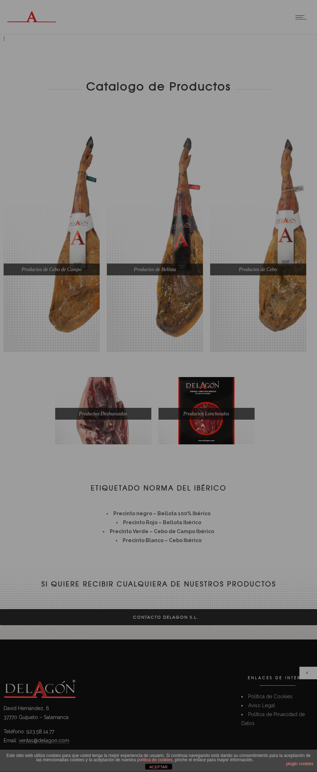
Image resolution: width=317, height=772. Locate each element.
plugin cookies (299, 763)
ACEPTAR (158, 767)
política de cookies (154, 759)
